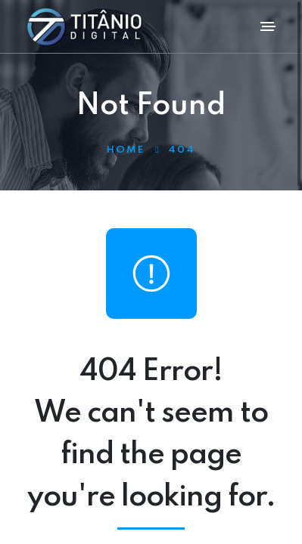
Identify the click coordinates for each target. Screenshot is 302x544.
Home (126, 150)
